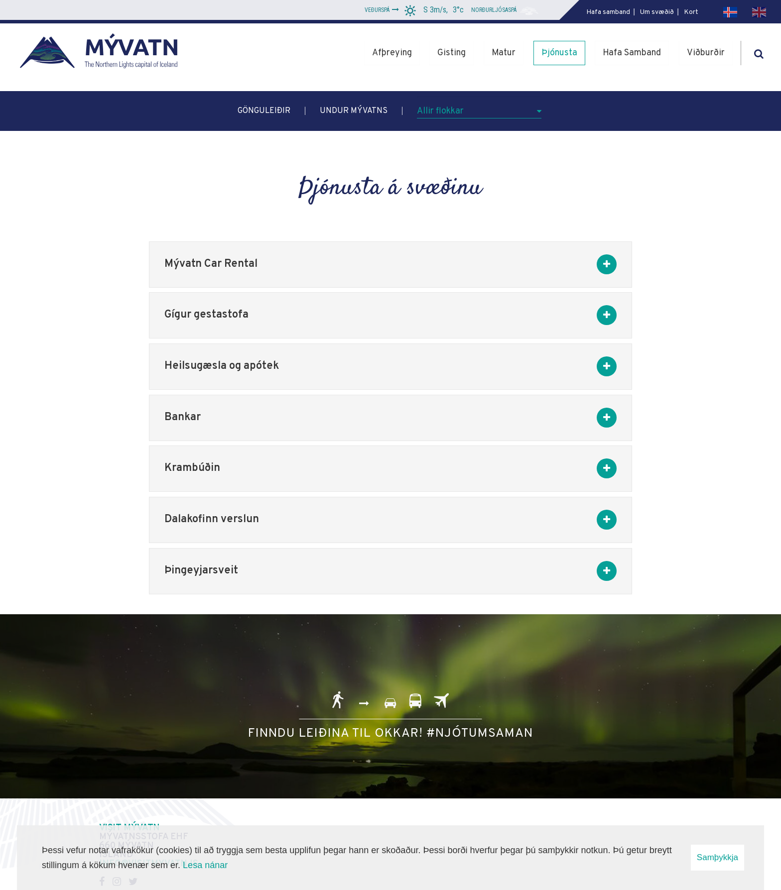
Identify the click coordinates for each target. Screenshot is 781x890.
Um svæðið (657, 12)
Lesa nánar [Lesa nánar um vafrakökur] (205, 865)
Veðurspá (377, 9)
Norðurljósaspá (494, 9)
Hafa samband (608, 12)
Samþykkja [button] (717, 857)
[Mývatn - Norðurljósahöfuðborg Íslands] (102, 53)
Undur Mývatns (354, 111)
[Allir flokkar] (479, 107)
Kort (691, 12)
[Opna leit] (758, 52)
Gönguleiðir (264, 111)
